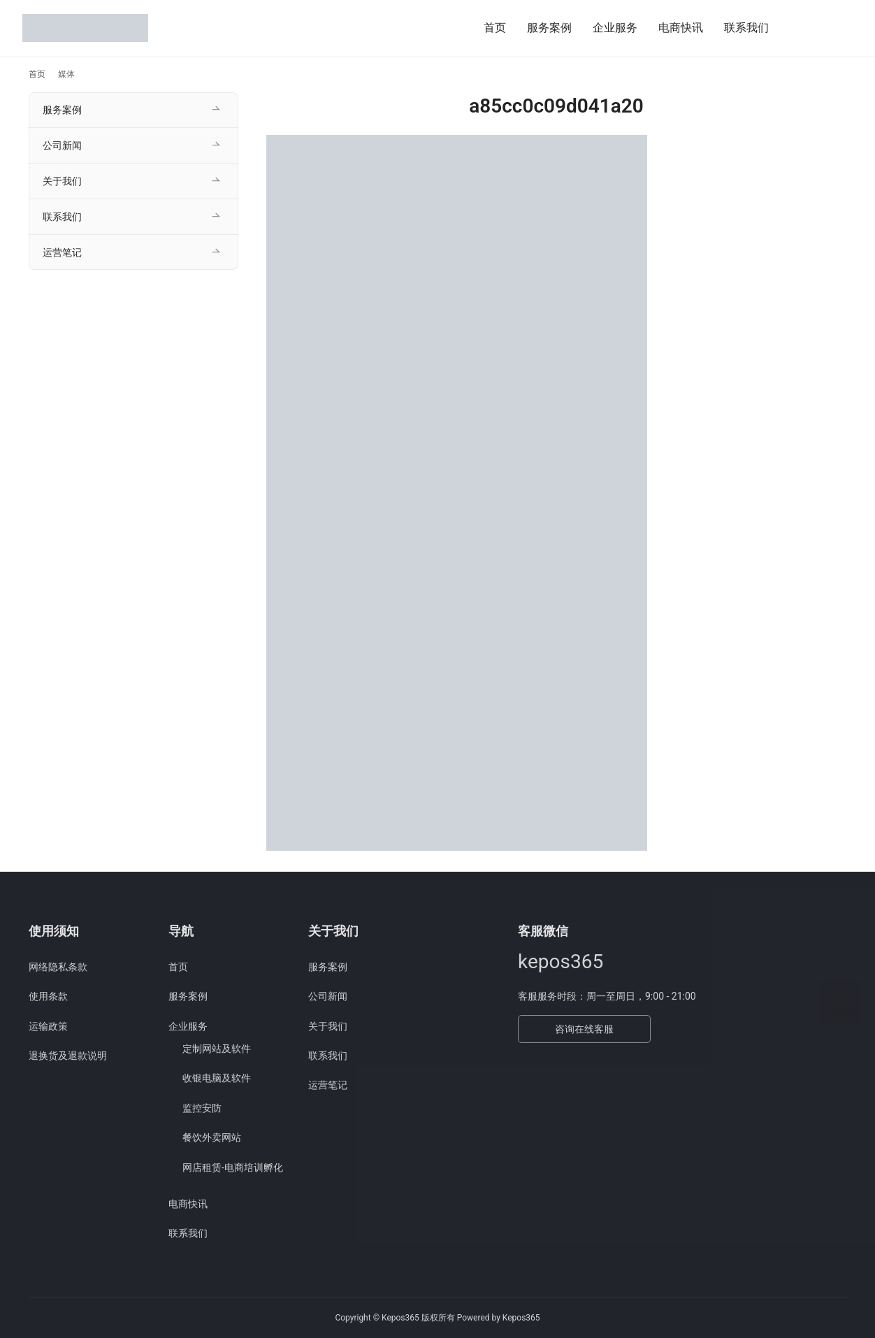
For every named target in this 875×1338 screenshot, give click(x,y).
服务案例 (549, 27)
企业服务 (615, 27)
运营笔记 (62, 252)
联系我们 (746, 27)
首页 (495, 27)
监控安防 (202, 1108)
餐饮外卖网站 (211, 1137)
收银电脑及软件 (216, 1078)
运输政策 (48, 1026)
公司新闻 (62, 145)
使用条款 (48, 996)
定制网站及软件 (216, 1048)
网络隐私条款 (58, 966)
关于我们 (62, 181)
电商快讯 (680, 27)
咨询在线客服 (584, 1029)
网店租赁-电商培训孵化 (232, 1167)
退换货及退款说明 (68, 1055)
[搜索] (796, 27)
